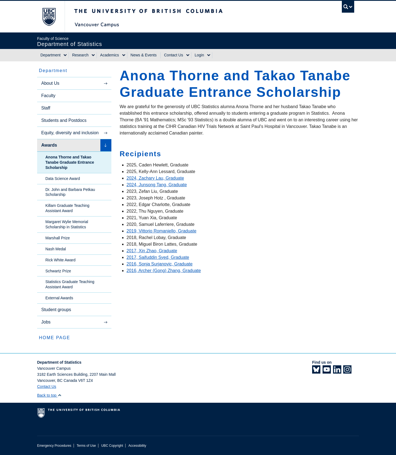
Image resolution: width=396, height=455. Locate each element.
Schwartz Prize (58, 271)
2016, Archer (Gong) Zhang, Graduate (164, 270)
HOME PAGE (54, 337)
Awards (49, 145)
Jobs (46, 322)
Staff (45, 108)
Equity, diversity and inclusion (70, 132)
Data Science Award (62, 178)
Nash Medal (55, 249)
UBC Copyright (112, 446)
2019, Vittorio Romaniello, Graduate (161, 231)
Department (50, 55)
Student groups (56, 309)
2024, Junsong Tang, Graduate (157, 184)
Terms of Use (86, 446)
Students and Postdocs (64, 120)
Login (199, 55)
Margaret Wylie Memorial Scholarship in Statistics (66, 224)
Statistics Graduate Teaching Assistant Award (69, 284)
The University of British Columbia (49, 16)
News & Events (144, 55)
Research (80, 55)
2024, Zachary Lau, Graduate (155, 178)
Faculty (48, 95)
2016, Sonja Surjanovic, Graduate (160, 264)
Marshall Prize (57, 238)
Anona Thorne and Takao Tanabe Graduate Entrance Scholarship (69, 162)
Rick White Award (60, 260)
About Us (50, 83)
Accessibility (137, 446)
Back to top (49, 395)
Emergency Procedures (54, 446)
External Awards (59, 298)
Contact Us (173, 55)
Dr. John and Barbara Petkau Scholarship (70, 192)
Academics (109, 55)
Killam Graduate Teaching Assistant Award (67, 208)
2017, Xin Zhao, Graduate (152, 250)
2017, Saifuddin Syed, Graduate (158, 257)
